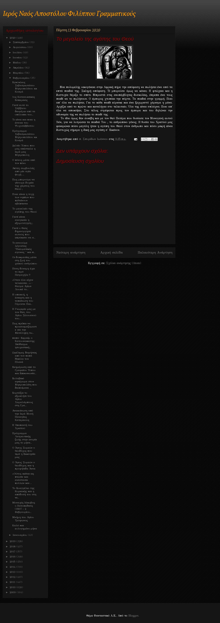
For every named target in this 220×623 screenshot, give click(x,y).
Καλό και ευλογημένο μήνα (24, 527)
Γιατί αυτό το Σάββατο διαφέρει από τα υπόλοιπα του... (23, 110)
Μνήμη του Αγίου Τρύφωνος (23, 519)
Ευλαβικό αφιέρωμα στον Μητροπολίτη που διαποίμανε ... (24, 383)
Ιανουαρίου (20, 535)
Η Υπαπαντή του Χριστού (22, 426)
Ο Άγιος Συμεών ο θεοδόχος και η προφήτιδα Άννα (23, 465)
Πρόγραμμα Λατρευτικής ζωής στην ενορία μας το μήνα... (24, 438)
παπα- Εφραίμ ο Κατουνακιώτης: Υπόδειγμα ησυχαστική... (23, 342)
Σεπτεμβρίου (21, 42)
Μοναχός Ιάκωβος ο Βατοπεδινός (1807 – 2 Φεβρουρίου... (23, 507)
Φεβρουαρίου (21, 77)
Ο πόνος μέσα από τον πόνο (23, 161)
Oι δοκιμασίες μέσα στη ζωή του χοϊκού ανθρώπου (24, 260)
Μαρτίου (18, 72)
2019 (13, 541)
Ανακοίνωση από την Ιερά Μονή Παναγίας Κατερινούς (22, 415)
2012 (13, 577)
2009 (13, 592)
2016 (13, 556)
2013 (13, 572)
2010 (13, 587)
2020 (13, 37)
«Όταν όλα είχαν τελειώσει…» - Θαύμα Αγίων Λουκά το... (22, 284)
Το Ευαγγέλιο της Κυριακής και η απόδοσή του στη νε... (24, 493)
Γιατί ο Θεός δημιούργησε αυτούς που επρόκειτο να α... (23, 233)
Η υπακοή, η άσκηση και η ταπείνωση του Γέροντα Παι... (22, 299)
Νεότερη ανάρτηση (70, 252)
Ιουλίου (18, 52)
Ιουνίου (18, 57)
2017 (13, 551)
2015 (13, 561)
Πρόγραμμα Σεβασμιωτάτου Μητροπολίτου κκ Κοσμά (24, 135)
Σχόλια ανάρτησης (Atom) (123, 263)
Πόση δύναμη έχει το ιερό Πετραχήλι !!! (23, 271)
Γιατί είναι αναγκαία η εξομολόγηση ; (22, 220)
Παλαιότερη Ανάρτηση (155, 252)
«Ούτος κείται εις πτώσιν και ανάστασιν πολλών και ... (23, 478)
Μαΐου (17, 62)
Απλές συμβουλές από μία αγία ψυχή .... (23, 171)
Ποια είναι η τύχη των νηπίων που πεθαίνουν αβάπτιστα (23, 199)
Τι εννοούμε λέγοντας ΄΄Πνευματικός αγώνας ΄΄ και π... (23, 247)
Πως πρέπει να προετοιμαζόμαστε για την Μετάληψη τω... (24, 328)
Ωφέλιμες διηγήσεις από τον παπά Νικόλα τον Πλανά (24, 357)
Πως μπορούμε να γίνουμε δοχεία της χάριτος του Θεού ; (23, 184)
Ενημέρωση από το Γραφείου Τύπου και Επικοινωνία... (24, 370)
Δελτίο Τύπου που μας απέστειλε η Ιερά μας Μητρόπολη (23, 150)
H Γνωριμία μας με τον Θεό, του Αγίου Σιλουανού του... (24, 313)
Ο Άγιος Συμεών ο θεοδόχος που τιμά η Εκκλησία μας (23, 452)
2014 (13, 566)
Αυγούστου (20, 47)
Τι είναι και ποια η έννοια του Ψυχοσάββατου (23, 122)
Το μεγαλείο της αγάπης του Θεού (24, 210)
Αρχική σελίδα (111, 252)
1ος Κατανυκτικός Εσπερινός (23, 98)
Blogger (133, 615)
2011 (13, 582)
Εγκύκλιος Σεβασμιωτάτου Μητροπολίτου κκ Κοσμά (24, 87)
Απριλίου (19, 67)
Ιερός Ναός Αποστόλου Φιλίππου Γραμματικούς (69, 14)
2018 (13, 546)
